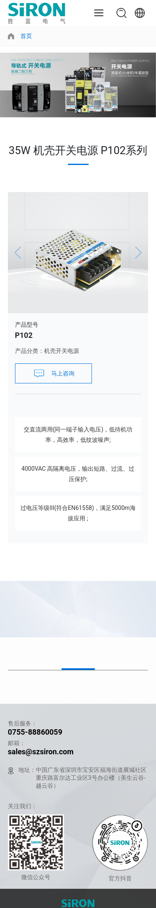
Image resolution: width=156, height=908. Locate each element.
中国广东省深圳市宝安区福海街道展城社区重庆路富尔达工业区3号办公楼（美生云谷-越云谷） (91, 777)
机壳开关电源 (61, 350)
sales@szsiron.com (41, 751)
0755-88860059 (35, 732)
